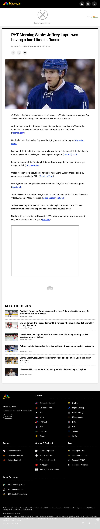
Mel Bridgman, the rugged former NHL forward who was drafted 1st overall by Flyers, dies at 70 (57, 324)
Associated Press (26, 316)
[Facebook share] (13, 52)
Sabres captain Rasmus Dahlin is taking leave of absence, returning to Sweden (57, 346)
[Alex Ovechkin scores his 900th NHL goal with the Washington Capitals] (11, 372)
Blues (45, 198)
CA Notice (17, 509)
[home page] (12, 3)
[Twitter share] (19, 52)
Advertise (15, 508)
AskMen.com (18, 133)
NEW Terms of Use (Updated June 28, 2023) (78, 508)
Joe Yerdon (17, 46)
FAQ (41, 508)
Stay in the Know (9, 407)
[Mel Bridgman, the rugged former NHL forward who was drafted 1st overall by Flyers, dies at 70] (11, 325)
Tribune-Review (32, 165)
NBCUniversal (16, 514)
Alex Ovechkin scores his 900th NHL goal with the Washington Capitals (53, 369)
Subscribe (8, 416)
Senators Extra (46, 176)
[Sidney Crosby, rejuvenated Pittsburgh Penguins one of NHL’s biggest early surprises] (11, 360)
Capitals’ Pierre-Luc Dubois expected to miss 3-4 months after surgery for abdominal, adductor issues (55, 312)
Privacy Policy (7, 509)
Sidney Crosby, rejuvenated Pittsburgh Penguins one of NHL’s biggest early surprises (55, 359)
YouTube (46, 219)
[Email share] (25, 52)
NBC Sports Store (49, 508)
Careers (22, 508)
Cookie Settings (27, 509)
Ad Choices (7, 508)
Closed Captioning (32, 508)
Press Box (59, 508)
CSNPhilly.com (70, 154)
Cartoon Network (56, 198)
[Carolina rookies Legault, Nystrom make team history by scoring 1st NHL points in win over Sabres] (11, 337)
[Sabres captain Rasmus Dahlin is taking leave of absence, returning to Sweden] (11, 348)
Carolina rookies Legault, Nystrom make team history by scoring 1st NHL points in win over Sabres (54, 335)
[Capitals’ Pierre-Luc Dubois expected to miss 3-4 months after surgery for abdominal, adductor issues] (11, 313)
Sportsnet (16, 187)
